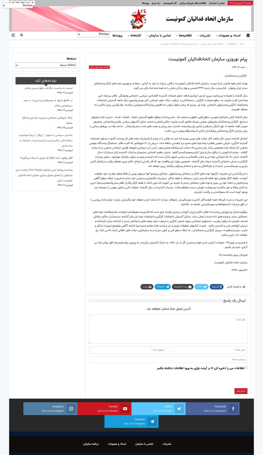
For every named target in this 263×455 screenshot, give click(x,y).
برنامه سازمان (91, 431)
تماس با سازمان (217, 3)
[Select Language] (93, 34)
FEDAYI (123, 447)
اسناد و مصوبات (229, 35)
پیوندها (145, 3)
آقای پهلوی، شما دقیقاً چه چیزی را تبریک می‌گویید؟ (46, 158)
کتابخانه (135, 35)
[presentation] (219, 381)
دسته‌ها (71, 58)
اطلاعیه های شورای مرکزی (192, 3)
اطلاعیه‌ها (185, 35)
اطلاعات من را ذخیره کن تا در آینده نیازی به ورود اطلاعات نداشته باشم (200, 368)
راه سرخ (156, 3)
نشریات (205, 35)
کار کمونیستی (170, 3)
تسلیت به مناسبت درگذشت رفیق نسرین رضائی (49, 88)
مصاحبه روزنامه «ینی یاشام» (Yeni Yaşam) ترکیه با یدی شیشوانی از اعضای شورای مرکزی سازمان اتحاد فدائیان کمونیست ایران (44, 175)
